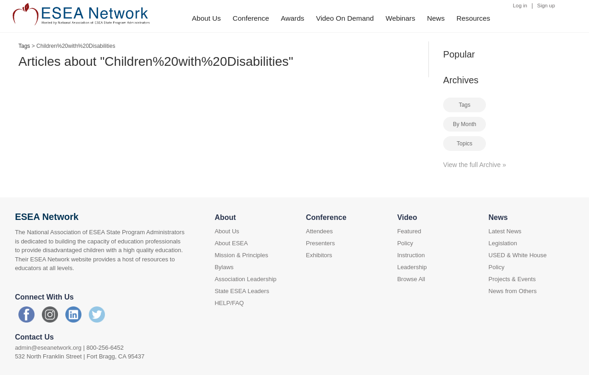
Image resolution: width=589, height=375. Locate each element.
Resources (473, 18)
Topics (465, 143)
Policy (405, 243)
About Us (206, 18)
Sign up (546, 5)
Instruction (411, 255)
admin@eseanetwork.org (48, 347)
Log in (520, 5)
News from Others (513, 291)
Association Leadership (245, 279)
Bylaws (223, 267)
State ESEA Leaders (241, 291)
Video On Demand (345, 18)
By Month (464, 124)
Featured (409, 231)
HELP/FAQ (229, 303)
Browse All (411, 279)
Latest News (505, 231)
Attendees (319, 231)
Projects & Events (512, 279)
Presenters (320, 243)
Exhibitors (319, 255)
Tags (24, 46)
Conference (251, 18)
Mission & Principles (241, 255)
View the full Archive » (474, 164)
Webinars (400, 18)
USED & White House (518, 255)
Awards (292, 18)
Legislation (503, 243)
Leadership (412, 267)
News (436, 18)
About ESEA (231, 243)
